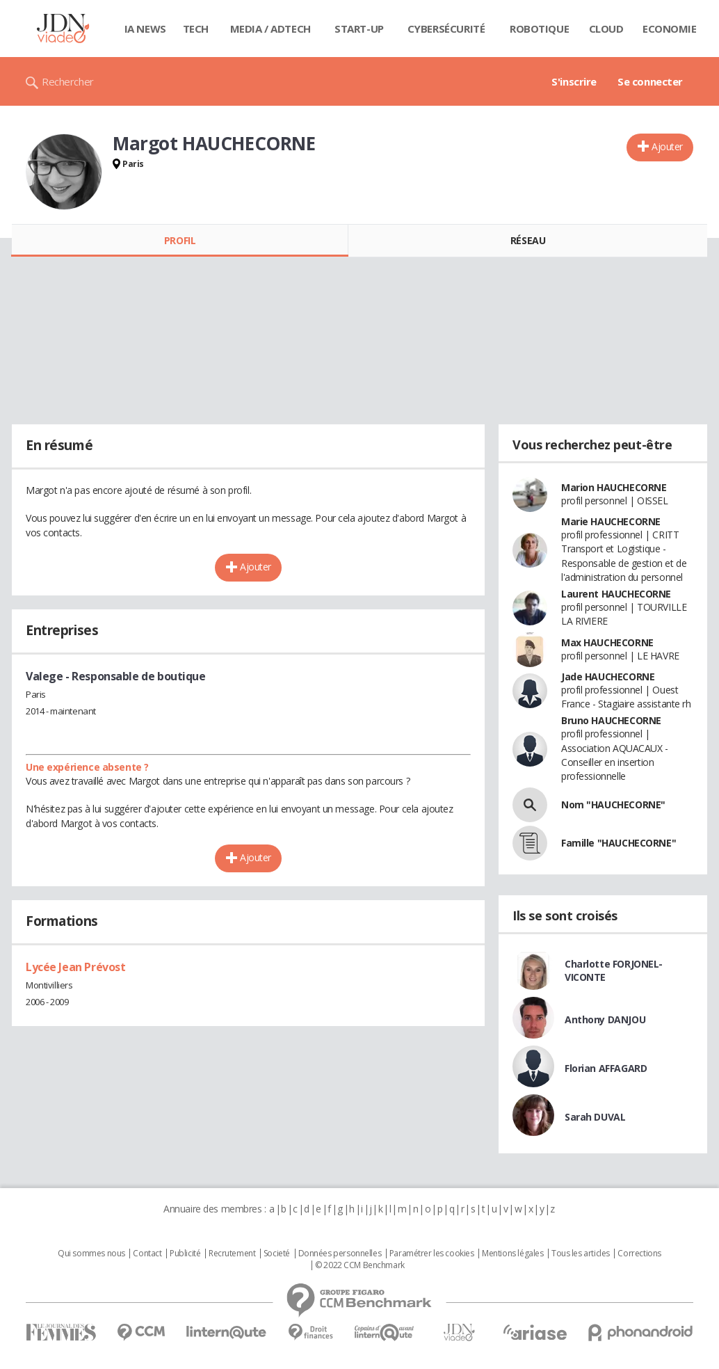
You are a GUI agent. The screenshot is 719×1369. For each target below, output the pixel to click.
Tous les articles (580, 1253)
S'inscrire (574, 81)
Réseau (527, 240)
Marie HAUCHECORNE (611, 521)
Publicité (185, 1253)
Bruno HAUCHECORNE (611, 720)
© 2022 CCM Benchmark (360, 1265)
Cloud (606, 28)
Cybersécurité (446, 28)
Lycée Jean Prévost (75, 967)
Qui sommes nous (91, 1253)
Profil (179, 240)
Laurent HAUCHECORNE (616, 593)
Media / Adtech (270, 28)
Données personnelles (340, 1253)
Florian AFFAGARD (606, 1068)
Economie (670, 28)
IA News (145, 28)
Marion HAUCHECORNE (613, 487)
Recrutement (232, 1253)
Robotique (539, 28)
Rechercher (68, 81)
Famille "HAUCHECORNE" (618, 842)
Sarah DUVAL (595, 1116)
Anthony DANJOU (605, 1019)
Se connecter (650, 81)
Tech (196, 28)
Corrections (639, 1253)
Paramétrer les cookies (431, 1253)
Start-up (359, 28)
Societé (277, 1253)
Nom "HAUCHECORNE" (613, 804)
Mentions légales (512, 1253)
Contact (147, 1253)
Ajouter (667, 146)
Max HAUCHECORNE (607, 642)
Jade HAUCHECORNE (607, 676)
